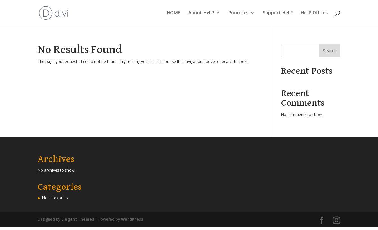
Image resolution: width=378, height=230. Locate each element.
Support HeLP (278, 13)
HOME (173, 13)
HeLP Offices (314, 13)
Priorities (238, 13)
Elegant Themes (77, 219)
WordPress (132, 219)
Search (330, 51)
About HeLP (201, 13)
